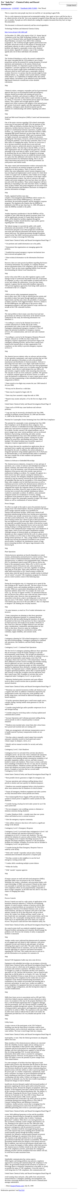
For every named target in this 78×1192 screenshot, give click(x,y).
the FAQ (21, 1190)
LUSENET (15, 8)
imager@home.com (17, 1186)
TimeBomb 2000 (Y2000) (28, 8)
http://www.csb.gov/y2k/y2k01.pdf (16, 32)
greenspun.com (6, 8)
